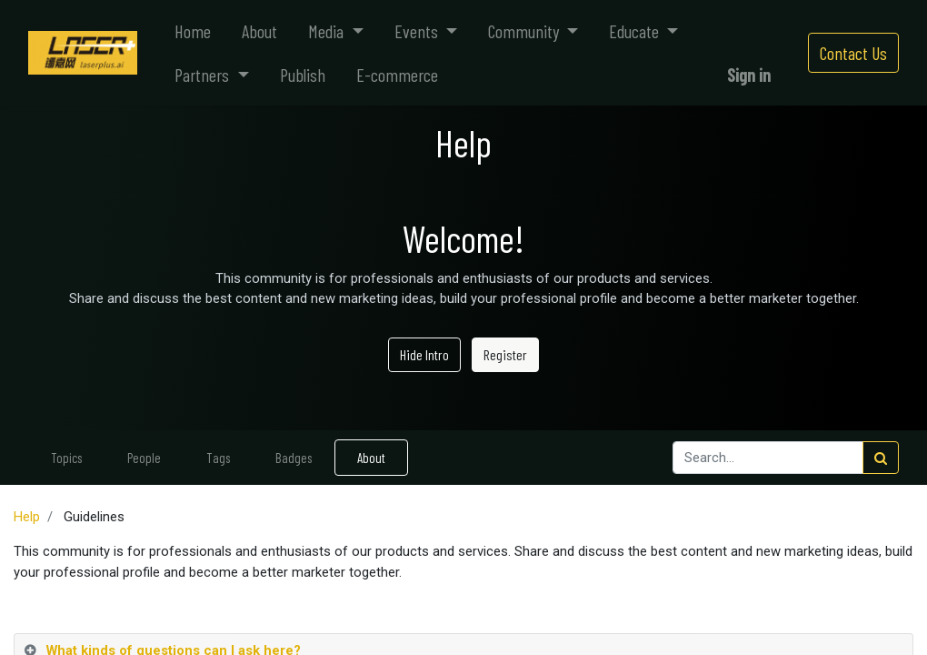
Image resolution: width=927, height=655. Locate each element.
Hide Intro (424, 354)
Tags (218, 457)
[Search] (880, 457)
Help (27, 517)
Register (505, 354)
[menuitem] (192, 31)
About (371, 457)
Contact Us (853, 53)
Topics (66, 457)
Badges (293, 457)
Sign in (749, 75)
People (144, 457)
